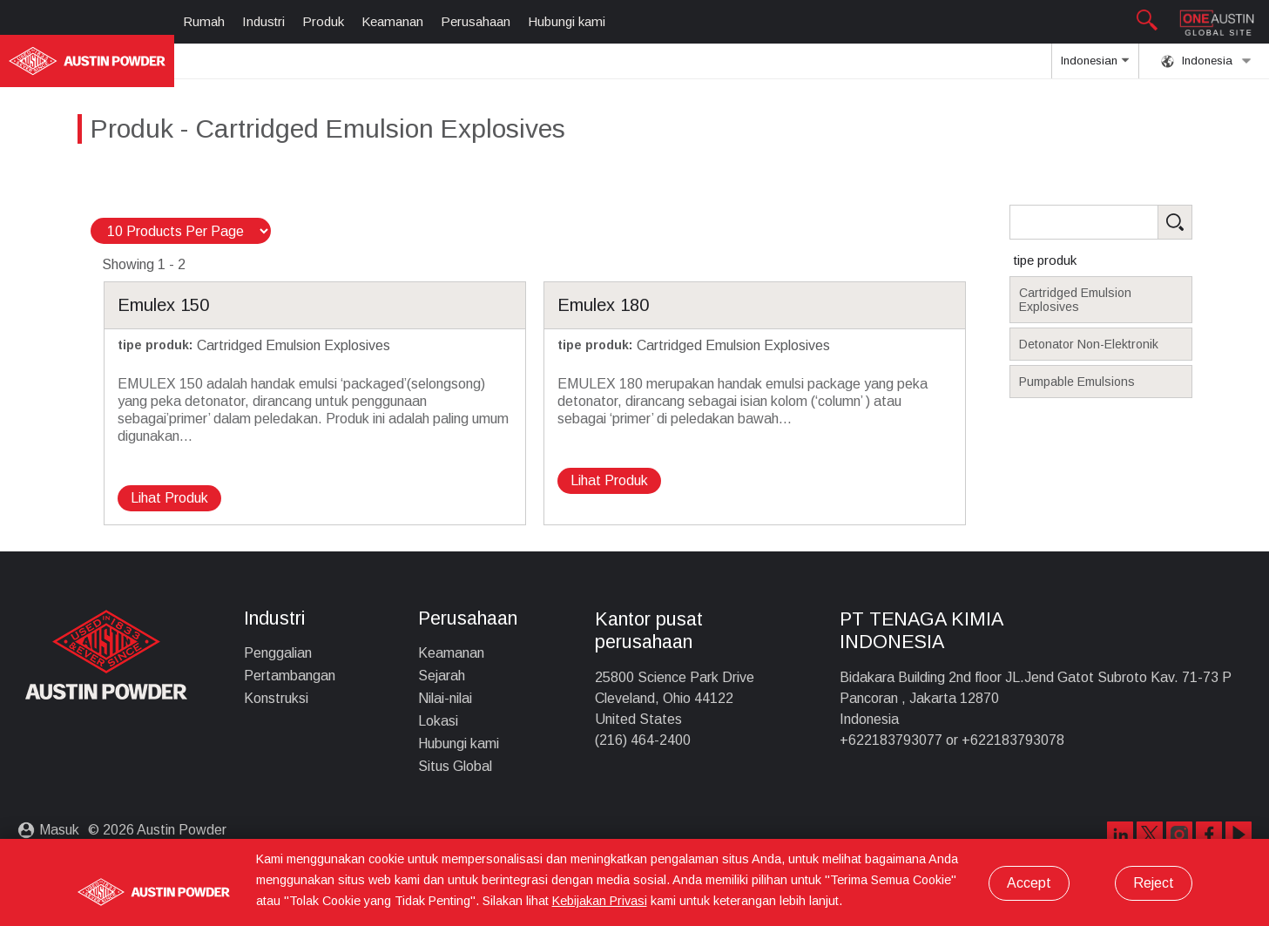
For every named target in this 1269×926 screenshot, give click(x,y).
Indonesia (1206, 61)
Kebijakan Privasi (599, 901)
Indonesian (1094, 66)
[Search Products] (1127, 222)
